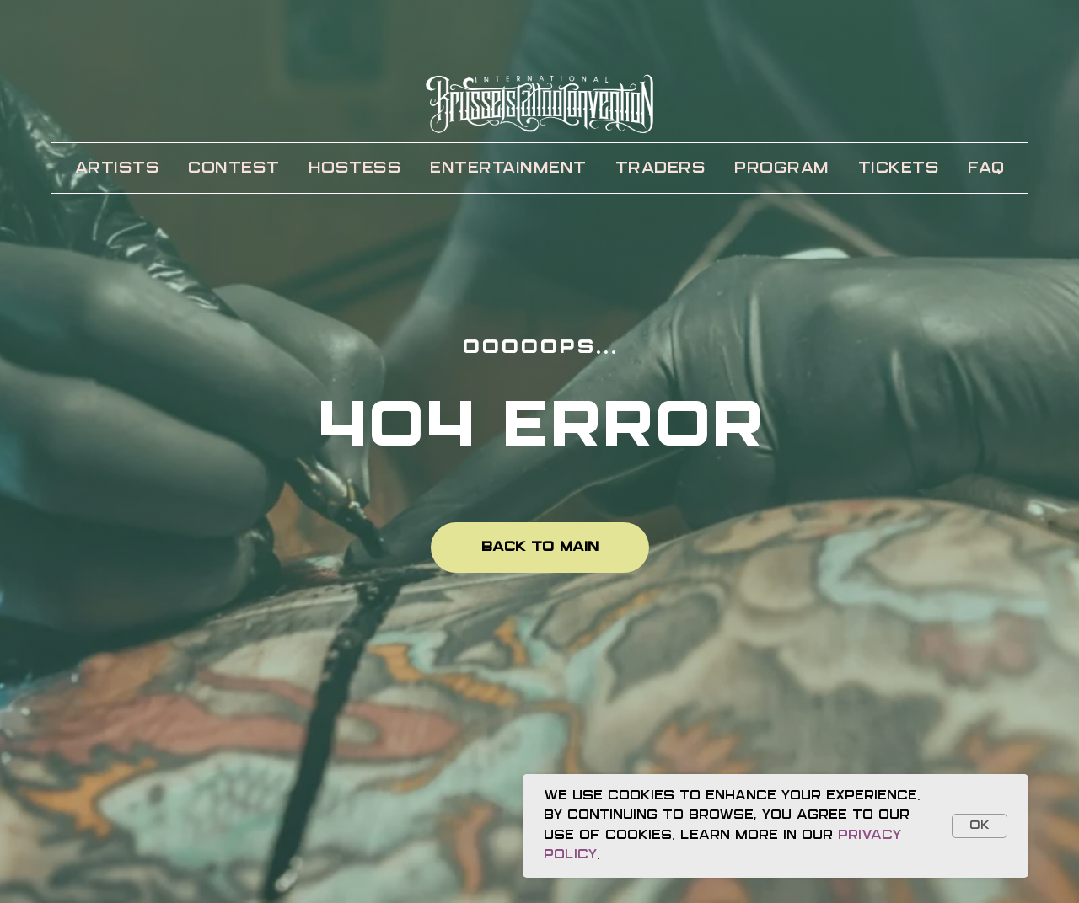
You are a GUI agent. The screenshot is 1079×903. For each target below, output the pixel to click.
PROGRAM (781, 168)
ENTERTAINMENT (508, 168)
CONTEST (234, 168)
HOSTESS (355, 168)
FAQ (986, 168)
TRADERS (660, 168)
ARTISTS (117, 168)
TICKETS (899, 168)
